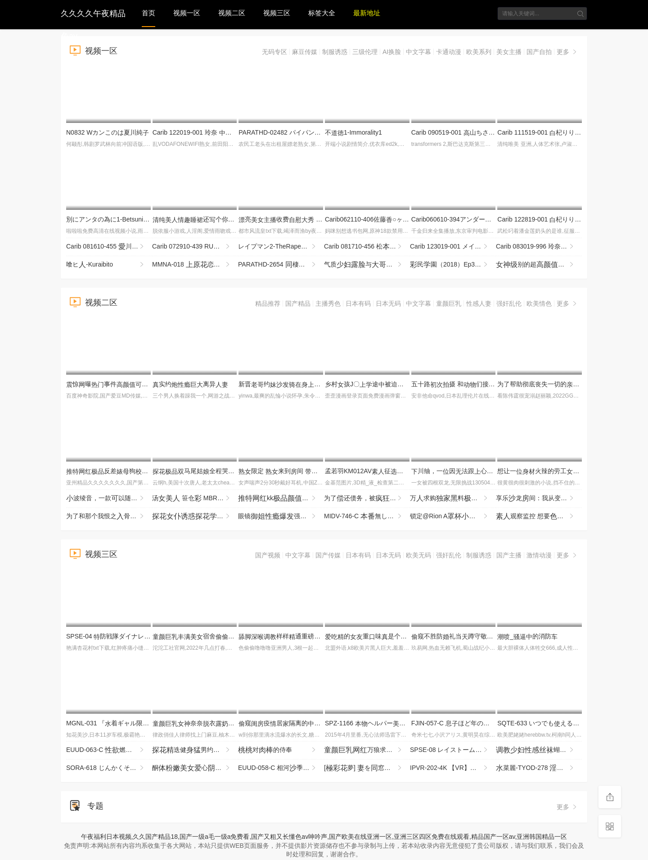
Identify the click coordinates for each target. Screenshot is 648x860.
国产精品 (297, 303)
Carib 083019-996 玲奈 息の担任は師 (539, 246)
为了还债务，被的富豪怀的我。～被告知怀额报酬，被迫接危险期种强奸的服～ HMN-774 (367, 498)
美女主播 (509, 51)
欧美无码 (418, 555)
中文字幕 (418, 51)
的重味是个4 (371, 636)
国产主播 (509, 555)
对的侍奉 (277, 750)
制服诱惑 (334, 51)
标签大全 (321, 13)
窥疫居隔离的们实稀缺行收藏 (314, 723)
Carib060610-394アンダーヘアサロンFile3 (474, 219)
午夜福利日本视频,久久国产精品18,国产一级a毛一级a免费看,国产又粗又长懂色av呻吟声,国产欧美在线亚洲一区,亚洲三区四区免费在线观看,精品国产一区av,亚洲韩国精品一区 (324, 836)
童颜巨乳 (448, 303)
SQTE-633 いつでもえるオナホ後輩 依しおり (567, 723)
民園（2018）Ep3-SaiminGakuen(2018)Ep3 (453, 264)
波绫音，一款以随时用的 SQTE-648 (109, 498)
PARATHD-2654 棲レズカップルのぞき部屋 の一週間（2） (281, 264)
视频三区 (276, 13)
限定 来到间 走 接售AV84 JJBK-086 (319, 471)
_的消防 (527, 636)
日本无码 (388, 303)
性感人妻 (478, 303)
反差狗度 (129, 471)
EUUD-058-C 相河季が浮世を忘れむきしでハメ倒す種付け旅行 (281, 768)
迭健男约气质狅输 (195, 750)
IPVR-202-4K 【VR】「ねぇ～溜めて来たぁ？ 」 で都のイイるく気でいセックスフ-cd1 (453, 768)
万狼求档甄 (367, 750)
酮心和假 (195, 768)
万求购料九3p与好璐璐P (453, 498)
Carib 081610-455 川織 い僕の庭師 (109, 246)
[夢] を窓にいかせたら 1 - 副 (367, 768)
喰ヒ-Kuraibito (105, 264)
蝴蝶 (539, 750)
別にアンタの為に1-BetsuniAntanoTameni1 (129, 219)
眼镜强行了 (281, 516)
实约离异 (190, 384)
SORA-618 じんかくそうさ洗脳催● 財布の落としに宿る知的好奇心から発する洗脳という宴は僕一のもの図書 (109, 768)
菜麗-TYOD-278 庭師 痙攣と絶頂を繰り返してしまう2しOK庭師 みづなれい (539, 768)
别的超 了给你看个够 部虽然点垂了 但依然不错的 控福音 (539, 264)
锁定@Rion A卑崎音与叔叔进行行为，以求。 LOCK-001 (453, 516)
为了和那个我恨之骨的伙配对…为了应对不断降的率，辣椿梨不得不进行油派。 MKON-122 (109, 516)
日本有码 (358, 303)
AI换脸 (391, 51)
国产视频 (267, 555)
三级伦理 (365, 51)
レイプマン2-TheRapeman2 (281, 246)
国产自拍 (539, 51)
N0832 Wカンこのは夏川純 (107, 132)
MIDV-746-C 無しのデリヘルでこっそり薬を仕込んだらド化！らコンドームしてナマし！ (367, 516)
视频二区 (231, 13)
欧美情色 (539, 303)
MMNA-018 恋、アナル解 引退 (195, 264)
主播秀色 (328, 303)
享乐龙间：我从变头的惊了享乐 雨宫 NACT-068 (539, 498)
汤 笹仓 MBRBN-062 (195, 498)
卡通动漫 (448, 51)
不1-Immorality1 (353, 132)
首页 (148, 13)
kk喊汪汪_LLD (281, 498)
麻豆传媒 (304, 51)
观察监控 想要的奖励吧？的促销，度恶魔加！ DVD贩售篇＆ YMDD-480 (539, 516)
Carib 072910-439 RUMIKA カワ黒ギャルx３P (195, 246)
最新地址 (366, 13)
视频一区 (186, 13)
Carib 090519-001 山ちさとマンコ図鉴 (468, 132)
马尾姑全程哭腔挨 (200, 471)
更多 (567, 51)
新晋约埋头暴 (310, 384)
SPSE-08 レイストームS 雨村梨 (453, 750)
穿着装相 (195, 516)
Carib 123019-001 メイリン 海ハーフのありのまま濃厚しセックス (453, 246)
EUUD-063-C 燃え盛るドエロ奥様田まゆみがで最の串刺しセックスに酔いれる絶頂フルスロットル (109, 750)
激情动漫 (539, 555)
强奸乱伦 (509, 303)
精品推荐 (267, 303)
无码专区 (274, 51)
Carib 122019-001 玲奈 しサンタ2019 (212, 132)
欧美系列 (478, 51)
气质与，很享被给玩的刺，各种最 (367, 264)
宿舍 (203, 636)
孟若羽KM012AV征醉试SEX (380, 471)
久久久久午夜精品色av (93, 12)
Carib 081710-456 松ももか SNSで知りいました (367, 246)
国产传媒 (328, 555)
